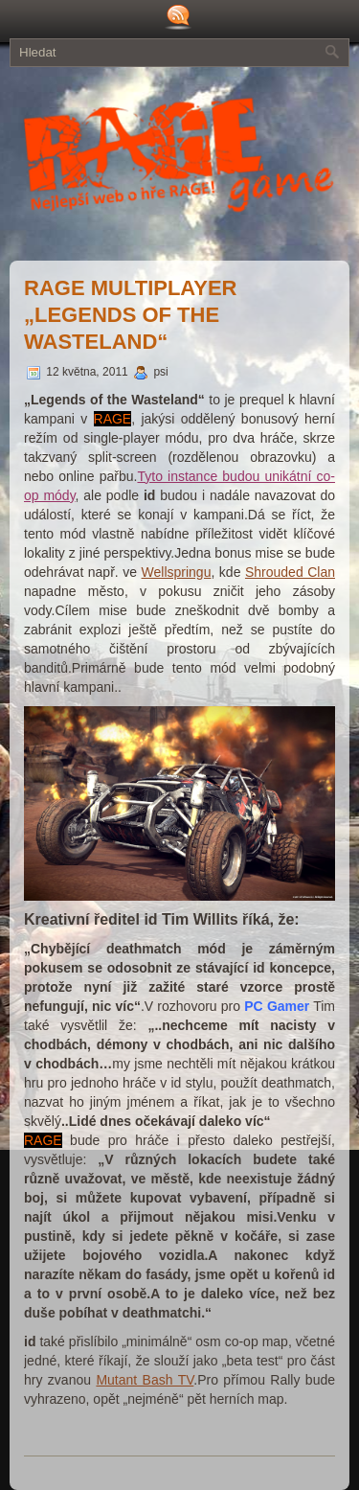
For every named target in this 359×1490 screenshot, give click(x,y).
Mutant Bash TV (144, 1379)
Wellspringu (177, 572)
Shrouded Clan (290, 572)
